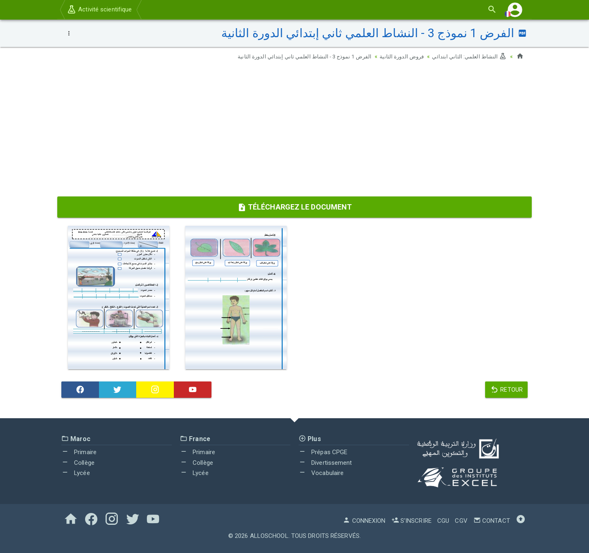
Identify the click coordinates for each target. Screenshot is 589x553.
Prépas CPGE (323, 452)
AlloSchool (269, 536)
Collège (77, 462)
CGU (443, 520)
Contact (491, 520)
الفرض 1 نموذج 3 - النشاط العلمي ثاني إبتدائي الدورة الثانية (296, 56)
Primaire (79, 452)
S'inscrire (411, 520)
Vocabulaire (321, 473)
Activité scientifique (99, 9)
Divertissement (325, 462)
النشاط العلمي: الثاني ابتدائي (467, 56)
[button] (515, 9)
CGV (461, 520)
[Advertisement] (294, 131)
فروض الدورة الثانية (397, 56)
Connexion (364, 520)
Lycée (75, 473)
